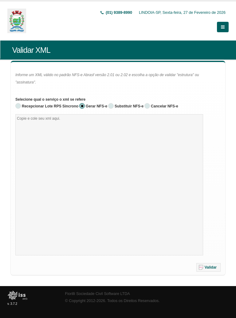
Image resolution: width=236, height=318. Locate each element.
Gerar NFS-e (96, 106)
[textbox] (109, 184)
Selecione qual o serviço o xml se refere (50, 99)
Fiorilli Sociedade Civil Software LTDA (97, 294)
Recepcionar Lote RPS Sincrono (50, 106)
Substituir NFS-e (129, 106)
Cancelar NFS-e (164, 106)
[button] (208, 267)
